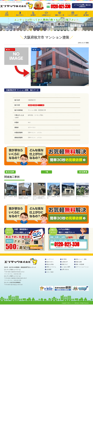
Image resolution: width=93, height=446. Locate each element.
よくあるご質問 (66, 267)
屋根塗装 (30, 105)
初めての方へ (20, 15)
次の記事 (11, 172)
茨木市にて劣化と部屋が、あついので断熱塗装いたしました (39, 191)
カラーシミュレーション (82, 267)
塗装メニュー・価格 (81, 259)
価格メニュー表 (59, 15)
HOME (7, 15)
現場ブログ (65, 264)
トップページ (50, 259)
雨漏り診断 (79, 261)
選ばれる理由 (50, 264)
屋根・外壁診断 (80, 264)
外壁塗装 (35, 105)
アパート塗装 (41, 105)
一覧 (46, 172)
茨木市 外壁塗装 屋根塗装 (53, 191)
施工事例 (86, 15)
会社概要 (48, 269)
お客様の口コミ (46, 15)
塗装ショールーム (51, 267)
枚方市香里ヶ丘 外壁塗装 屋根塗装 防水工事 (25, 191)
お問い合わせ (65, 269)
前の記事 (82, 172)
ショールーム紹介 (73, 15)
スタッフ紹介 (50, 272)
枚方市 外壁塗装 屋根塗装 (10, 191)
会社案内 (33, 15)
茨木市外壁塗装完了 (68, 190)
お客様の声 (65, 261)
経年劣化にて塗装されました (82, 191)
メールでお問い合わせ (82, 5)
